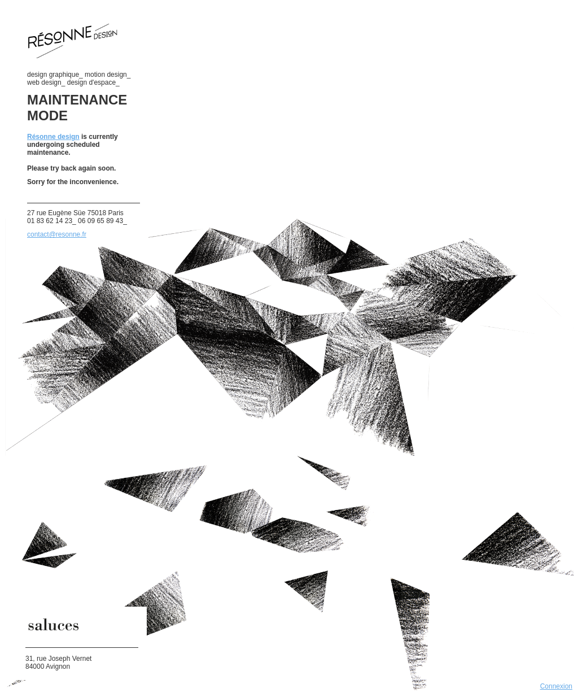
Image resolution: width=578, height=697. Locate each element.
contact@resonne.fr (56, 234)
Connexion (556, 686)
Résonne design (53, 137)
